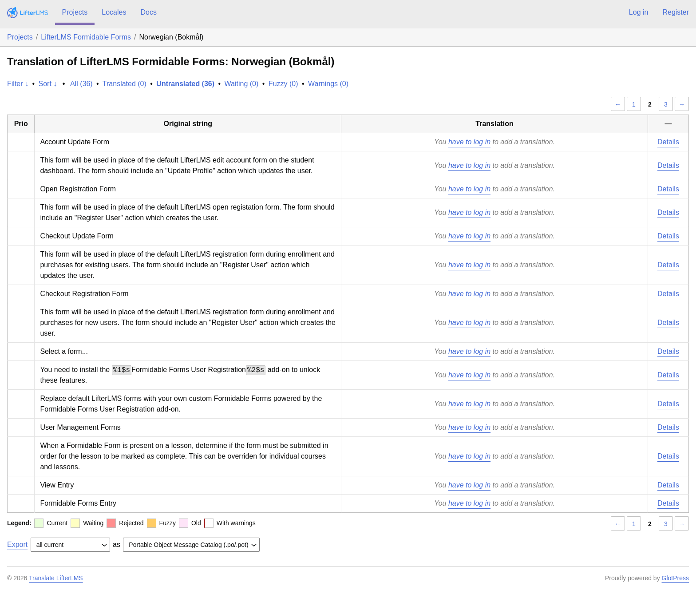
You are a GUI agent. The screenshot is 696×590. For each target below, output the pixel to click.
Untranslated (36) (185, 83)
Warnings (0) (328, 83)
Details (668, 142)
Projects (75, 12)
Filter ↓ (17, 83)
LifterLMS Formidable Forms (86, 37)
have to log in (469, 142)
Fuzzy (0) (283, 83)
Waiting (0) (242, 83)
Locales (114, 12)
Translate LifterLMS (56, 578)
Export (17, 544)
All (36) (81, 83)
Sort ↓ (48, 83)
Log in (639, 12)
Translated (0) (124, 83)
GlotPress (675, 578)
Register (675, 12)
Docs (148, 12)
